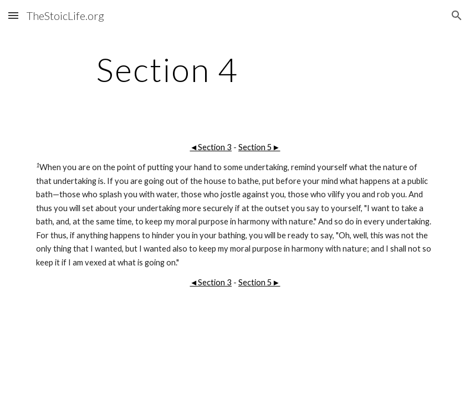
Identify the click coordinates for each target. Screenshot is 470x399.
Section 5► (259, 147)
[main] (167, 69)
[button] (13, 15)
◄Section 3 (211, 147)
